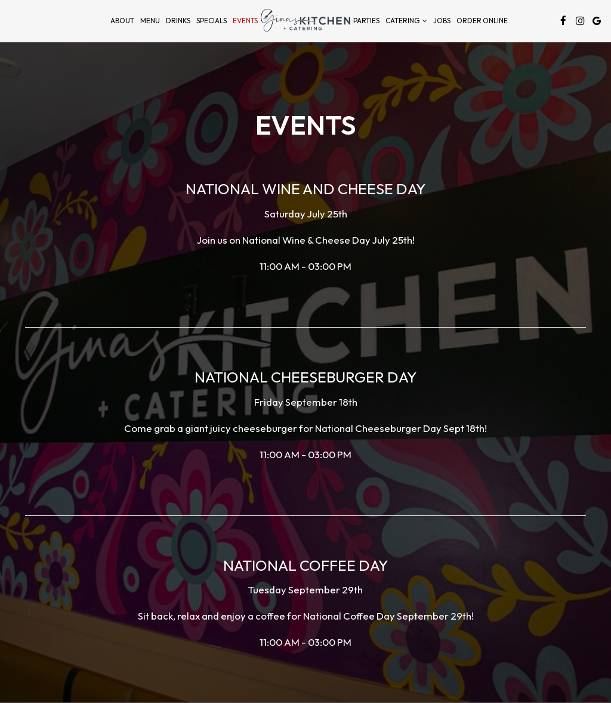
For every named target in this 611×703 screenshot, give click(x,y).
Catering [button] (406, 20)
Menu (150, 20)
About (122, 20)
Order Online (482, 20)
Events (245, 20)
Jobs (441, 20)
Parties (366, 20)
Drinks (178, 20)
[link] (305, 20)
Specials (211, 20)
